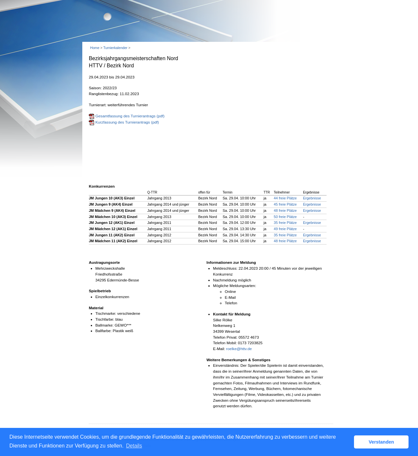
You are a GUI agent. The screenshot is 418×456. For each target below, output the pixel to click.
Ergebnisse (312, 198)
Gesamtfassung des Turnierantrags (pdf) (130, 116)
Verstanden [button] (381, 442)
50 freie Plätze (285, 217)
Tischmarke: (105, 313)
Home (94, 48)
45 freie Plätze (285, 204)
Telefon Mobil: (225, 343)
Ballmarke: (104, 325)
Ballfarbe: (103, 331)
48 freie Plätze (285, 210)
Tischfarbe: (104, 319)
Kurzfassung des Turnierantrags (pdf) (127, 122)
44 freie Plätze (285, 198)
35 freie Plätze (285, 223)
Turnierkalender (115, 48)
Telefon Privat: (225, 337)
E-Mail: (219, 348)
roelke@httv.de (239, 348)
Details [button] (134, 445)
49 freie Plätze (285, 229)
